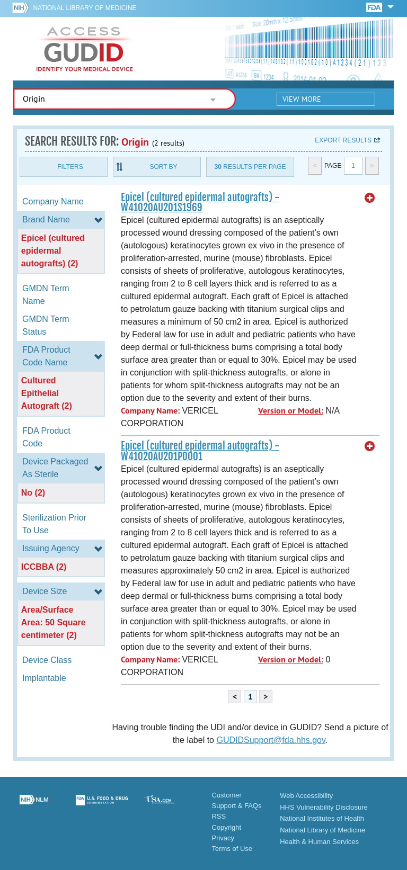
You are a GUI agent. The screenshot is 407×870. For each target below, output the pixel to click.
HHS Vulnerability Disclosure (324, 807)
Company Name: (150, 410)
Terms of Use (231, 849)
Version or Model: (290, 410)
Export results (343, 140)
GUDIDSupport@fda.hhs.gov (270, 740)
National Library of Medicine (84, 8)
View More (301, 99)
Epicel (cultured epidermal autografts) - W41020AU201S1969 (200, 202)
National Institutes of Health (322, 818)
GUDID (85, 48)
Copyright (226, 827)
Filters (70, 167)
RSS (218, 816)
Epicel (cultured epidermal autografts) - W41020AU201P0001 (200, 451)
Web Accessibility (306, 796)
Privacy (222, 838)
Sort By (163, 167)
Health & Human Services (319, 842)
